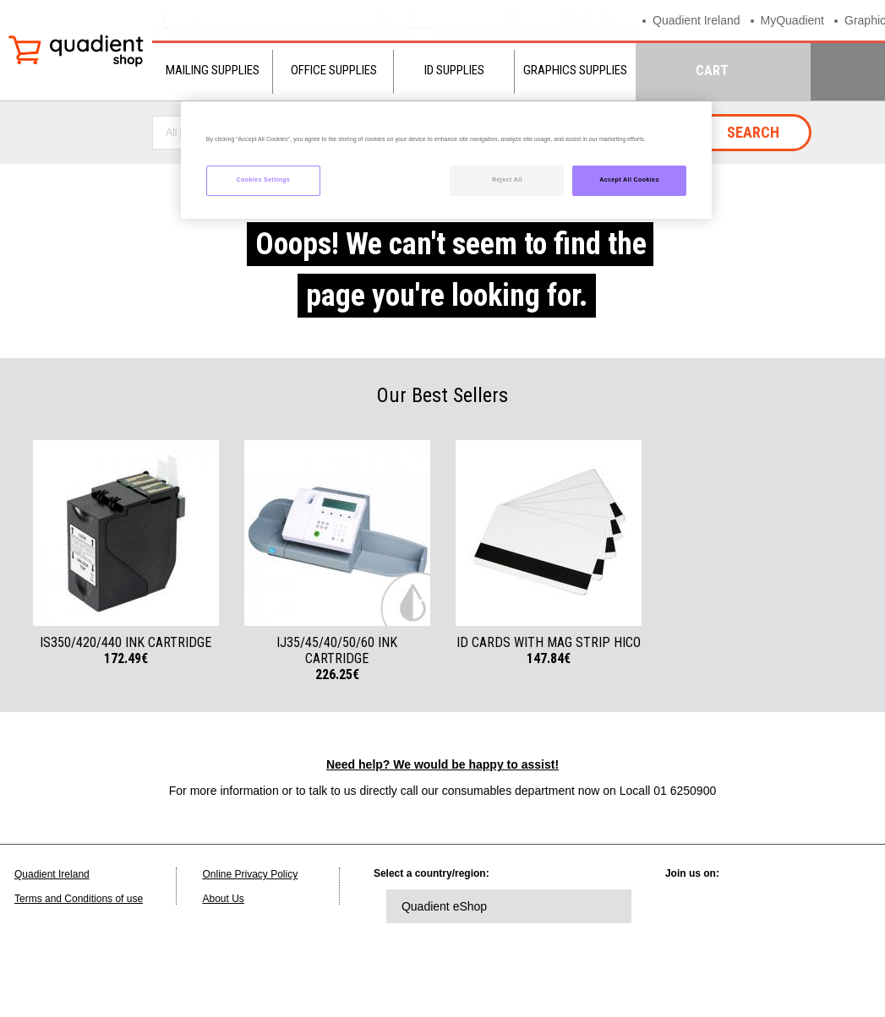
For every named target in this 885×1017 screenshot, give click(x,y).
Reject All (507, 180)
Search (753, 132)
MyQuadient (801, 20)
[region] (446, 160)
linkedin (695, 906)
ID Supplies (454, 70)
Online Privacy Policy (250, 874)
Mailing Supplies (212, 70)
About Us (222, 899)
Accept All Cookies (629, 180)
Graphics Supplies (575, 70)
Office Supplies (334, 70)
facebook (788, 906)
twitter (741, 906)
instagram (695, 953)
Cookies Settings (263, 180)
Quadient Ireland (699, 20)
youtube (834, 906)
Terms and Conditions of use (78, 899)
